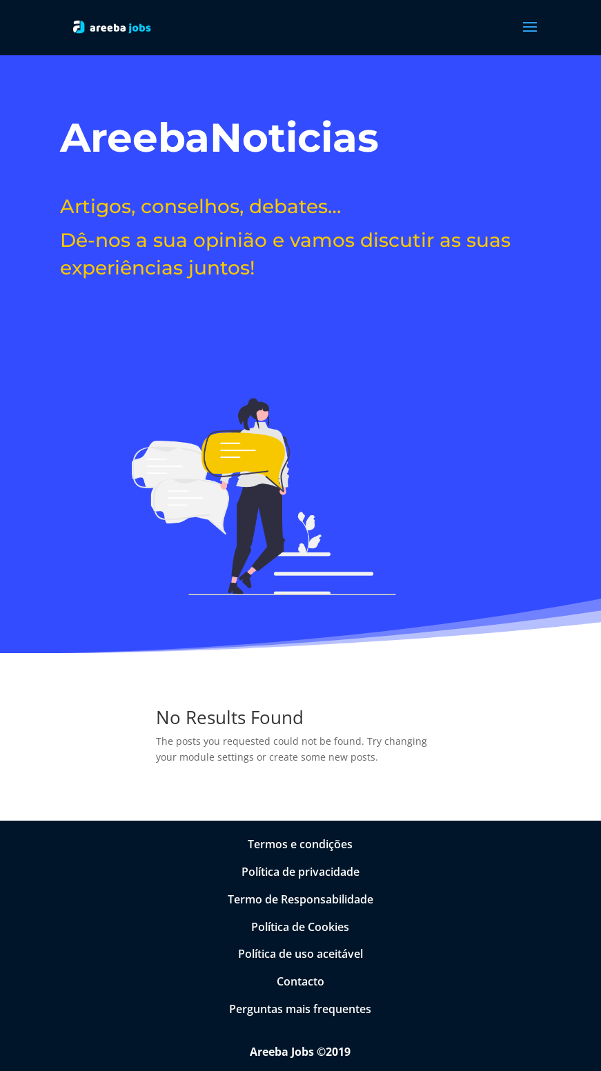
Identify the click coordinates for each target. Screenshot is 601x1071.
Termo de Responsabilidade (300, 899)
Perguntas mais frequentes (300, 1009)
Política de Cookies (300, 926)
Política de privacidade (300, 871)
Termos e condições (300, 844)
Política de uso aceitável (300, 953)
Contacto (300, 981)
